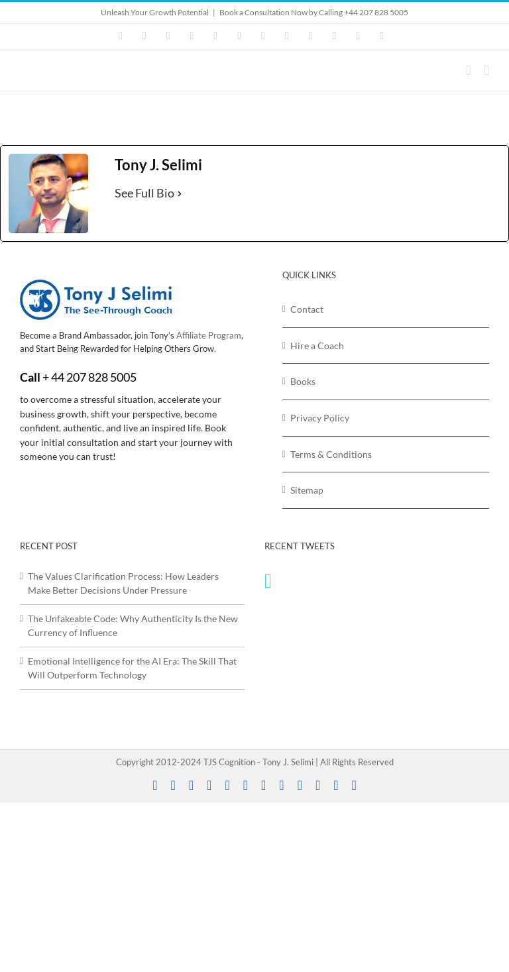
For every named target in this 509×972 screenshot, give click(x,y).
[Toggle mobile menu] (486, 71)
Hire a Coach (317, 345)
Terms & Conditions (331, 454)
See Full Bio (144, 193)
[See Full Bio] (179, 193)
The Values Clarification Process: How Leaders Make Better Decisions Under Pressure (123, 583)
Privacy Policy (319, 417)
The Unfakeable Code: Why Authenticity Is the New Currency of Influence (133, 626)
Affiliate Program (208, 335)
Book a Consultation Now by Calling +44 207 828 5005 (313, 12)
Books (302, 381)
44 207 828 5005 (94, 377)
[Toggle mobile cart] (468, 71)
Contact (306, 309)
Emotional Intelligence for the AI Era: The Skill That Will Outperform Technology (132, 668)
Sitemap (306, 490)
